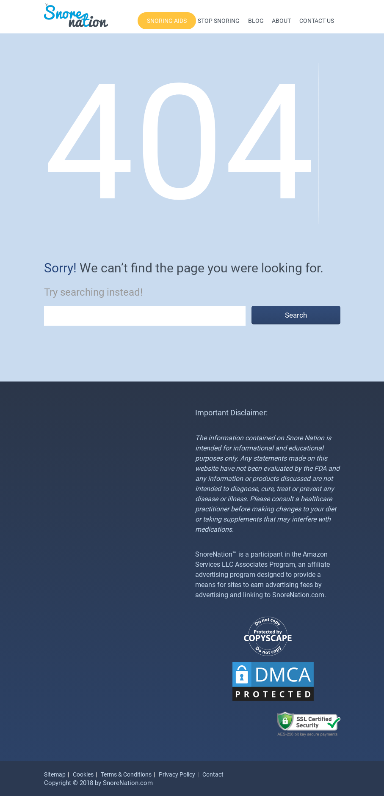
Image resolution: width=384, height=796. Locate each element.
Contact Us (316, 20)
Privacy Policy (177, 774)
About (281, 20)
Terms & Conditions (126, 774)
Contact (213, 774)
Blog (256, 20)
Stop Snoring (219, 20)
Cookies (83, 774)
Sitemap (55, 774)
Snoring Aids (167, 20)
